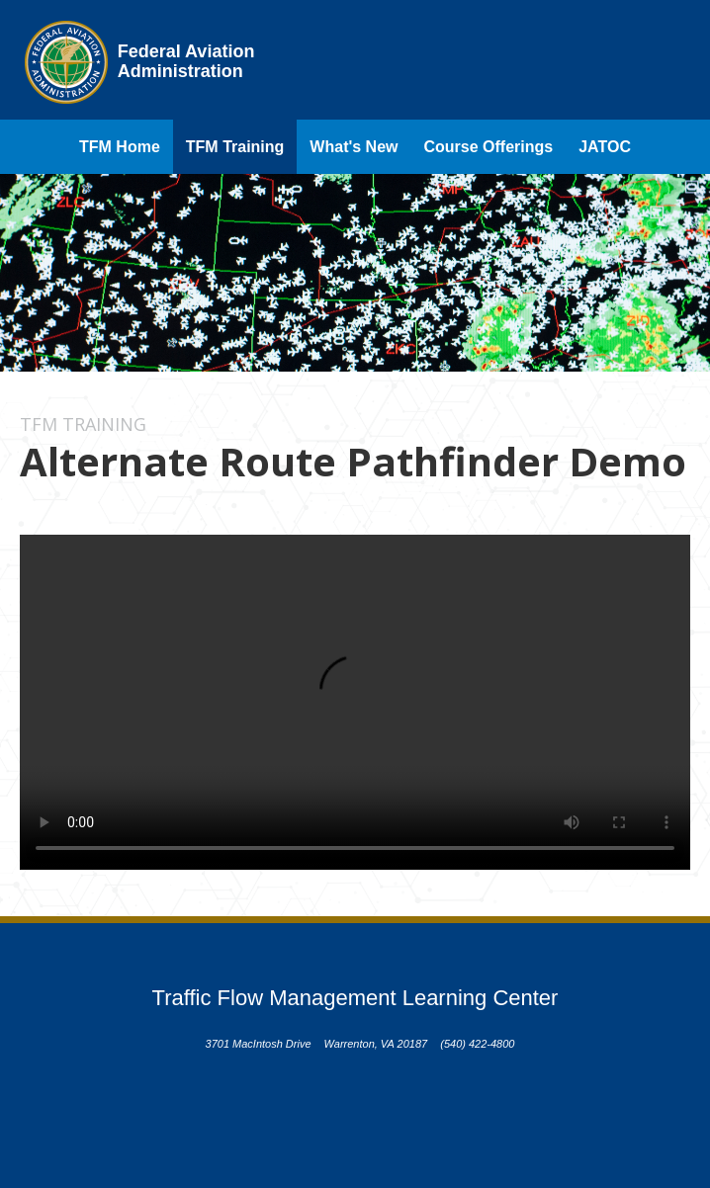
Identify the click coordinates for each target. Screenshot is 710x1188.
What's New (354, 146)
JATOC (604, 146)
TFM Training (235, 146)
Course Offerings (489, 146)
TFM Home (119, 146)
